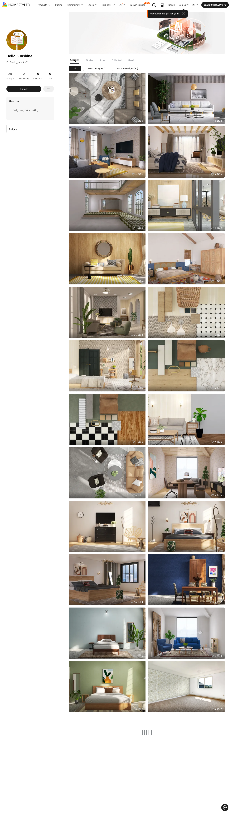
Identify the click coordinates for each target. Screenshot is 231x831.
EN (195, 5)
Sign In (171, 5)
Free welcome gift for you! (164, 13)
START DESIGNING (215, 5)
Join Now (183, 5)
